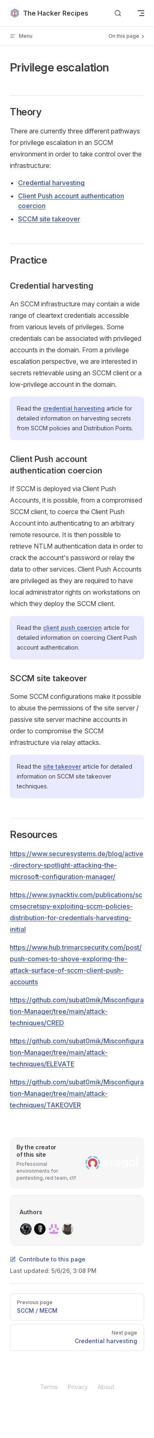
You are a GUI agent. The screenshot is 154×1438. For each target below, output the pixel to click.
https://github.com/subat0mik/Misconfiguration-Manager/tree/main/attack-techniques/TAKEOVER (77, 1093)
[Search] (118, 13)
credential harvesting (74, 408)
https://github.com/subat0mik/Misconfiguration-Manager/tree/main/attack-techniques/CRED (77, 1011)
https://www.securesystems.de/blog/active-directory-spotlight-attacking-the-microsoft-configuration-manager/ (76, 865)
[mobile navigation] (141, 13)
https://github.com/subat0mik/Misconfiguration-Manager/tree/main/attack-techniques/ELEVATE (77, 1052)
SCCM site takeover (49, 219)
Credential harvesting (51, 183)
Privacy (78, 1386)
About (106, 1386)
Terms (49, 1386)
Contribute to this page (47, 1259)
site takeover (62, 766)
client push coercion (72, 627)
